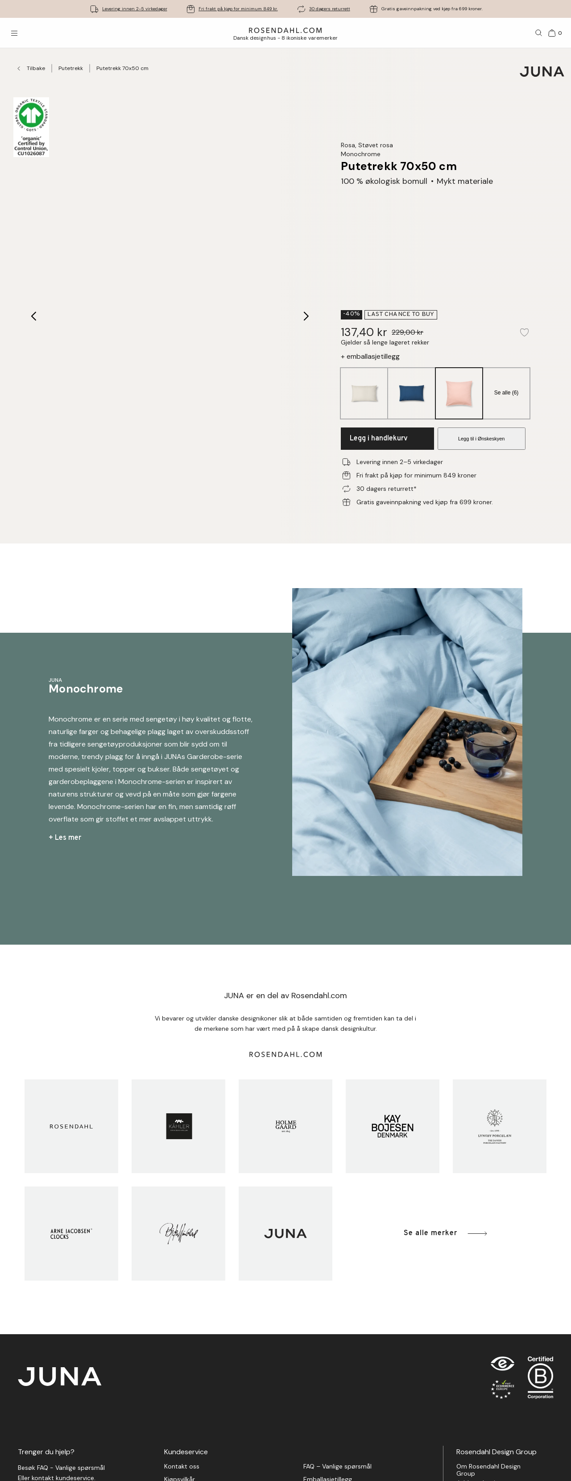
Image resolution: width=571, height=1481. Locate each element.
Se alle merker (446, 1233)
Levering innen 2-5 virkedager (134, 9)
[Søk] (539, 33)
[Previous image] (34, 315)
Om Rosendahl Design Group (488, 1470)
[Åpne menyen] (14, 33)
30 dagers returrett (329, 9)
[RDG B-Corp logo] (540, 1380)
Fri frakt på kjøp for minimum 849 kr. (238, 9)
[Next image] (307, 315)
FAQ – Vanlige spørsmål (337, 1466)
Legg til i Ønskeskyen (481, 438)
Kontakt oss (181, 1466)
